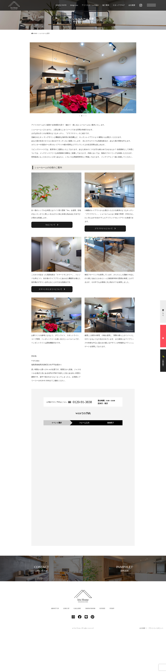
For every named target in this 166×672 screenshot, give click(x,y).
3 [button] (84, 116)
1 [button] (79, 116)
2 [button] (81, 116)
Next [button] (114, 79)
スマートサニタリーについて (52, 289)
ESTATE (102, 644)
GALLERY (77, 644)
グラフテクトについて (105, 228)
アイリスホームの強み (90, 5)
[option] (83, 77)
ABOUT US (55, 644)
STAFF (112, 644)
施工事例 (105, 5)
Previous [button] (51, 79)
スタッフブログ (119, 5)
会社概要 (131, 5)
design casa (74, 5)
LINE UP (66, 644)
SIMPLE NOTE (61, 5)
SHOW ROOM (90, 644)
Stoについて (52, 225)
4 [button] (86, 116)
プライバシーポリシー (155, 664)
